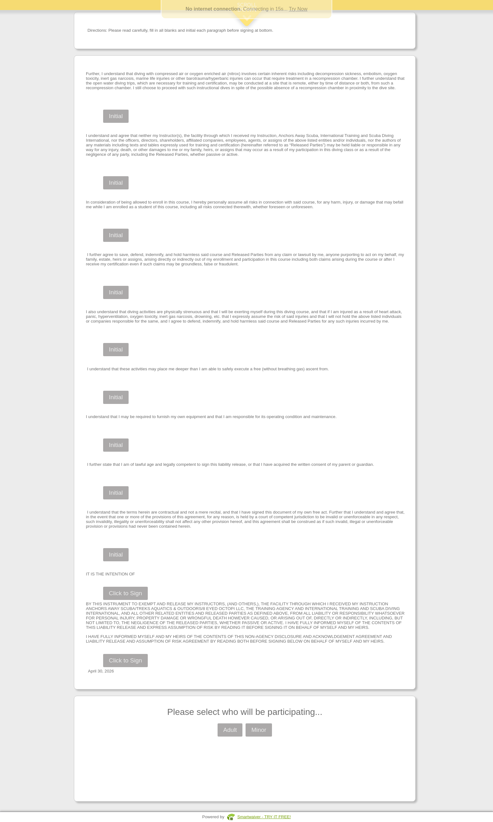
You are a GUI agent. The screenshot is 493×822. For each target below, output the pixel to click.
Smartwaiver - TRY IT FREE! (264, 816)
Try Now (298, 9)
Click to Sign (125, 593)
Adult (230, 730)
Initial (116, 116)
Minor (258, 730)
